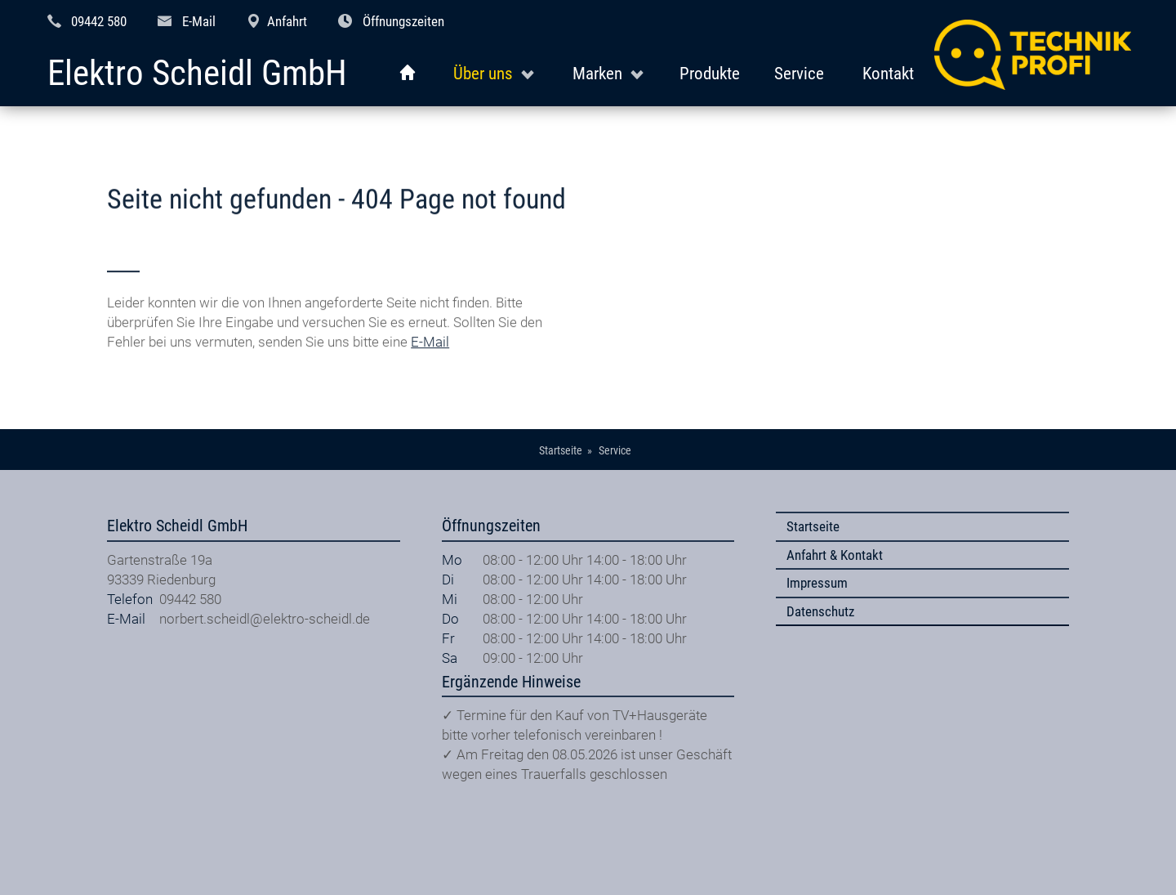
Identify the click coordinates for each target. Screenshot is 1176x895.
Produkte (709, 73)
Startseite (813, 526)
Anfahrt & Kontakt (834, 555)
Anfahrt (287, 21)
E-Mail (199, 21)
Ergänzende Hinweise (511, 682)
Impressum (817, 583)
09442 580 (99, 21)
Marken (597, 73)
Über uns (483, 73)
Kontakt (888, 73)
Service (799, 73)
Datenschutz (820, 611)
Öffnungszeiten (403, 21)
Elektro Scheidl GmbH (197, 74)
